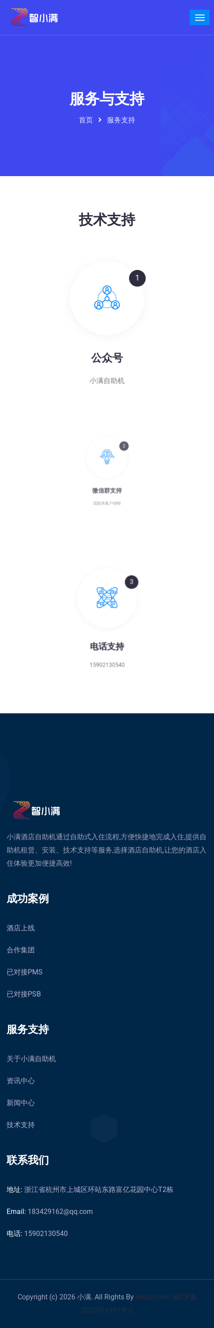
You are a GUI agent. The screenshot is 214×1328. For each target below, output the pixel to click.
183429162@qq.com (50, 1211)
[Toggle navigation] (200, 17)
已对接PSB (24, 994)
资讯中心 (21, 1081)
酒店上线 (21, 928)
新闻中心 (21, 1103)
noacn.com (154, 1297)
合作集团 (21, 950)
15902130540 (37, 1233)
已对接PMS (25, 972)
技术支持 (21, 1125)
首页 (86, 120)
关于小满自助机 (31, 1059)
